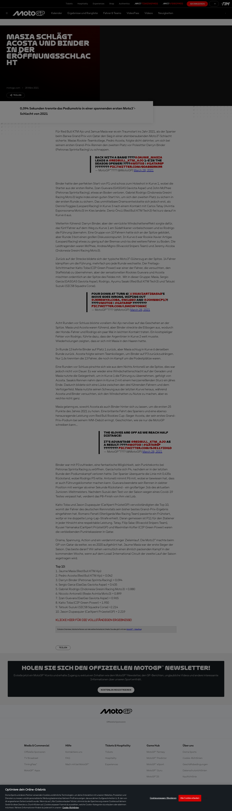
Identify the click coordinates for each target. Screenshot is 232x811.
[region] (116, 798)
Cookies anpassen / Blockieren (163, 798)
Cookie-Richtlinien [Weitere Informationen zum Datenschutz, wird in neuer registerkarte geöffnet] (70, 808)
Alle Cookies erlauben (189, 798)
